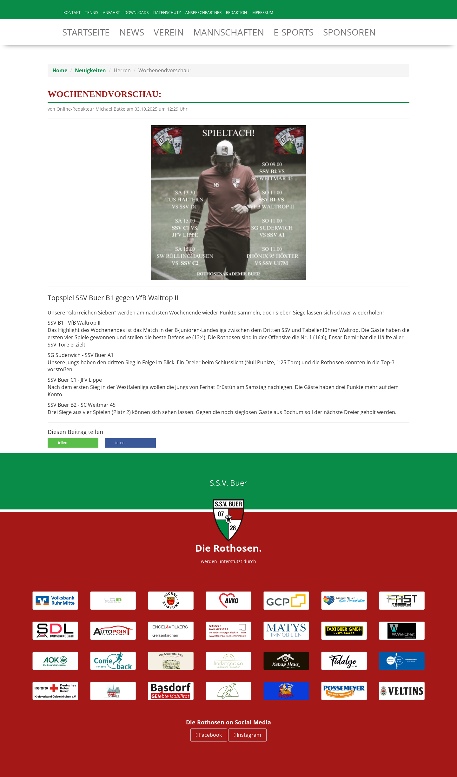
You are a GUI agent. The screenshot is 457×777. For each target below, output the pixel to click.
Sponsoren (349, 32)
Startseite (86, 32)
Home (59, 70)
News (131, 32)
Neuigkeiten (90, 70)
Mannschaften (228, 32)
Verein (169, 32)
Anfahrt (111, 12)
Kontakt (72, 12)
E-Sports (294, 32)
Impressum (262, 12)
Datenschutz (167, 12)
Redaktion (236, 12)
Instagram (248, 734)
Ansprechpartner (203, 12)
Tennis (91, 12)
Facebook (209, 734)
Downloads (136, 12)
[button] (73, 443)
